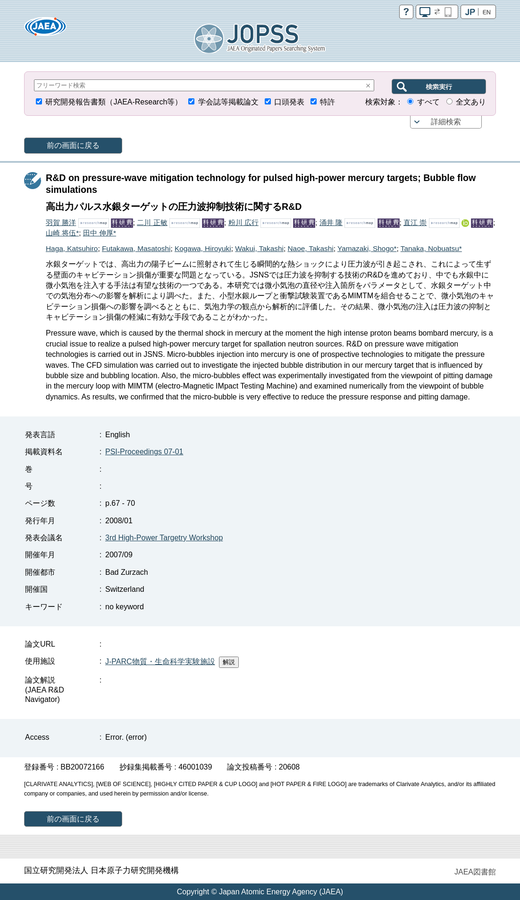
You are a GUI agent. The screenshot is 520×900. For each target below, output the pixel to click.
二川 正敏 (152, 222)
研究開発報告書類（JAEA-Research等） (113, 102)
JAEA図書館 (475, 872)
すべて (428, 102)
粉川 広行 (243, 222)
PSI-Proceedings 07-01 (144, 452)
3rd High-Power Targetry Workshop (164, 538)
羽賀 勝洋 (61, 222)
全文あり (471, 102)
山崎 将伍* (62, 233)
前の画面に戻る (73, 145)
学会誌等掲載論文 (228, 102)
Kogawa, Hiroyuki (203, 248)
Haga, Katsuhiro (72, 248)
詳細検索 (446, 122)
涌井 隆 (331, 222)
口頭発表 (289, 102)
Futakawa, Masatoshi (136, 248)
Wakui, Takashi (259, 248)
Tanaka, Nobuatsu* (431, 248)
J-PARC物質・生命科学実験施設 (160, 662)
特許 (327, 102)
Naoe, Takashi (310, 248)
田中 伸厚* (99, 233)
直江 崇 (415, 222)
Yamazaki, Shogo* (366, 248)
